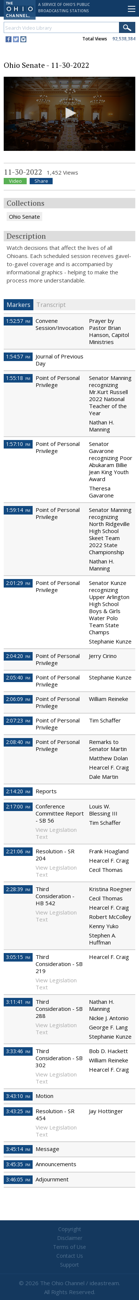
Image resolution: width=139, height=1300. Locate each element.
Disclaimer (69, 1237)
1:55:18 (18, 377)
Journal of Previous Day (59, 360)
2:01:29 (18, 582)
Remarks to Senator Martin (108, 745)
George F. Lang (108, 1027)
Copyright (69, 1229)
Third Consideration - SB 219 (59, 964)
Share (41, 181)
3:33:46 (18, 1051)
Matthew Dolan (108, 758)
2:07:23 (18, 720)
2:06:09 (18, 698)
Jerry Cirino (103, 655)
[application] (69, 114)
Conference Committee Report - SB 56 (60, 813)
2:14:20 (18, 791)
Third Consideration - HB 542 (55, 896)
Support (69, 1264)
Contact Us (69, 1255)
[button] (70, 113)
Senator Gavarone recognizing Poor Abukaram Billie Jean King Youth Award (110, 461)
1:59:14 (18, 509)
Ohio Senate (24, 216)
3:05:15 (18, 956)
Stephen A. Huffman (102, 939)
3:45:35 (18, 1164)
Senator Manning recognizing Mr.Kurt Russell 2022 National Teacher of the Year (110, 395)
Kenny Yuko (104, 926)
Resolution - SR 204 (55, 854)
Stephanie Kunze (110, 641)
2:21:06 (18, 851)
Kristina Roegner (110, 889)
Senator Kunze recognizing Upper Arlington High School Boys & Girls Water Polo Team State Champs (109, 607)
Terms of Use (69, 1246)
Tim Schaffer (105, 720)
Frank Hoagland (109, 851)
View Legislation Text (56, 833)
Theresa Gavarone (101, 491)
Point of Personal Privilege (58, 381)
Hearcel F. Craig (109, 767)
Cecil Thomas (106, 869)
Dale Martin (103, 776)
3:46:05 (18, 1179)
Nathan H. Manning (101, 426)
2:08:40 (18, 741)
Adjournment (52, 1179)
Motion (44, 1095)
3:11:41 (18, 1001)
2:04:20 (18, 655)
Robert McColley (110, 916)
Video (15, 181)
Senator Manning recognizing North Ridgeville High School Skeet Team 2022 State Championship (110, 531)
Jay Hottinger (106, 1111)
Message (47, 1148)
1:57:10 (18, 443)
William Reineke (108, 698)
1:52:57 (18, 320)
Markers (18, 305)
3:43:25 (18, 1111)
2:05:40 (18, 677)
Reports (46, 791)
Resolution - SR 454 (55, 1114)
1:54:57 (18, 356)
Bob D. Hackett (108, 1051)
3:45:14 (18, 1148)
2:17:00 (18, 806)
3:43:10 (18, 1095)
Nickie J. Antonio (109, 1018)
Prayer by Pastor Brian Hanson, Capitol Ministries (109, 331)
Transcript (51, 305)
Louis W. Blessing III (103, 810)
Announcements (56, 1164)
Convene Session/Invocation (60, 324)
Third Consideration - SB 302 (59, 1058)
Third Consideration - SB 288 (59, 1008)
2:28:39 (18, 889)
